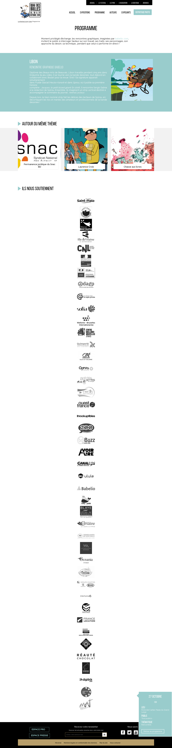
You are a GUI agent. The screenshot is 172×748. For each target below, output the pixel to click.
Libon (30, 21)
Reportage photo (142, 12)
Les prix (112, 3)
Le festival (102, 3)
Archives (146, 3)
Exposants (126, 12)
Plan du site (104, 743)
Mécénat (58, 743)
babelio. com (121, 38)
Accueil (92, 3)
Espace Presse (39, 735)
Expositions (85, 12)
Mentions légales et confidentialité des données (80, 743)
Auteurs (113, 12)
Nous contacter (115, 743)
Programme (100, 12)
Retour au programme (152, 731)
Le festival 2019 (23, 21)
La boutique (135, 3)
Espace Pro (39, 729)
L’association (123, 3)
